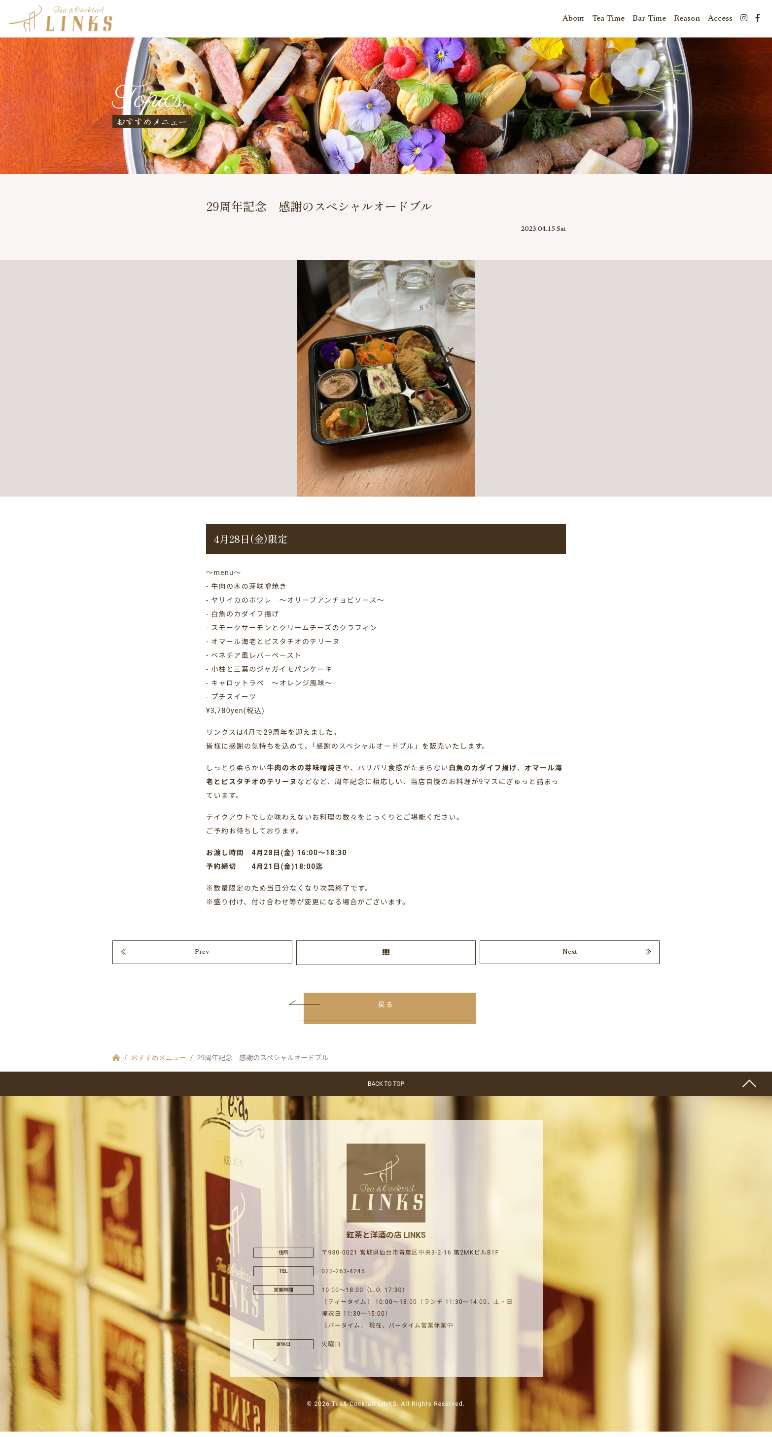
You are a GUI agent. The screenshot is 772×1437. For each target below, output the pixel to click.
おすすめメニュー (158, 1064)
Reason (687, 20)
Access (720, 20)
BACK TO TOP (386, 1089)
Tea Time (608, 20)
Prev (202, 957)
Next (569, 957)
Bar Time (649, 20)
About (573, 20)
